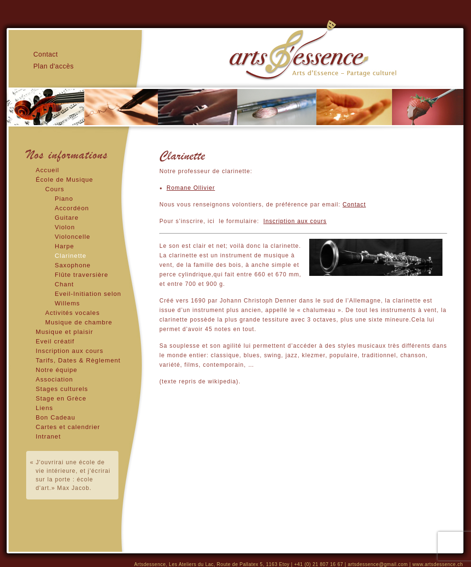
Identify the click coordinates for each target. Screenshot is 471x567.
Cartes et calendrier (68, 426)
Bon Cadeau (55, 417)
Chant (64, 284)
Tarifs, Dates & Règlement (78, 360)
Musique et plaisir (64, 331)
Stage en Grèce (61, 398)
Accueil (47, 170)
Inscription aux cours (69, 350)
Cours (54, 189)
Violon (65, 227)
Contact (354, 204)
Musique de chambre (78, 322)
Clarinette (71, 255)
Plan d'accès (53, 66)
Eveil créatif (55, 341)
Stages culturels (62, 388)
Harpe (64, 246)
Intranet (48, 436)
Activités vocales (72, 312)
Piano (64, 198)
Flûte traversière (81, 274)
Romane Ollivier (191, 188)
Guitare (66, 217)
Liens (44, 407)
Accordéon (72, 208)
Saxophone (73, 265)
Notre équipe (57, 369)
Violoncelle (72, 236)
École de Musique (64, 179)
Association (54, 379)
